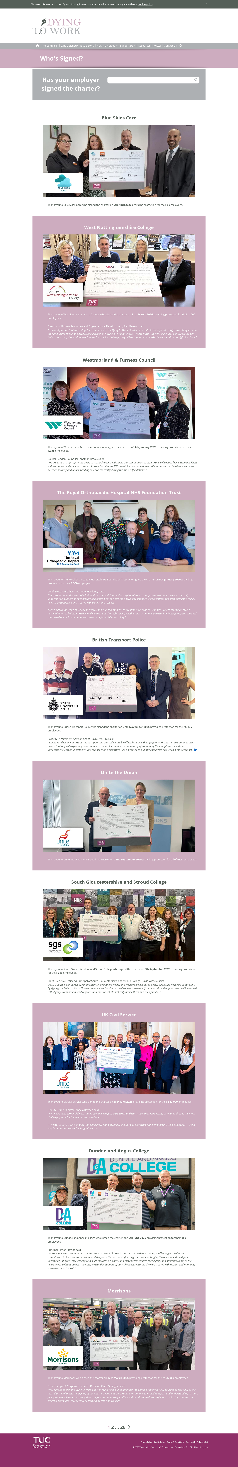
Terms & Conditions (175, 1442)
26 (122, 1427)
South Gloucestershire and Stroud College (119, 882)
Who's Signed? (69, 45)
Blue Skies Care (119, 118)
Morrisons (119, 1291)
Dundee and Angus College (119, 1151)
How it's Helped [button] (107, 45)
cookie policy (145, 4)
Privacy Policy (146, 1442)
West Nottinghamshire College (119, 227)
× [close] (206, 3)
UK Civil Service (119, 1014)
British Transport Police (119, 640)
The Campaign (49, 45)
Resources (144, 45)
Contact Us (170, 45)
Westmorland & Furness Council (119, 360)
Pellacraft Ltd (202, 1442)
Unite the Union (119, 772)
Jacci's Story (87, 45)
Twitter (157, 45)
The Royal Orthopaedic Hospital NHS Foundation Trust (119, 492)
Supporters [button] (127, 45)
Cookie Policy (159, 1442)
